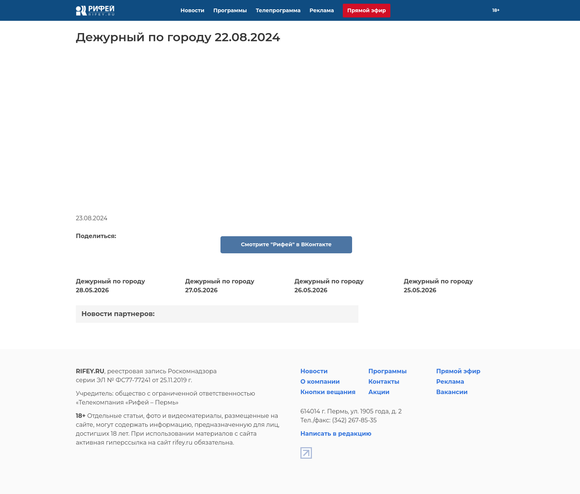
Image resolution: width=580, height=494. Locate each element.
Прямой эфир (366, 10)
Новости (192, 10)
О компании (320, 381)
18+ (496, 10)
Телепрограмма (278, 10)
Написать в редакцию (335, 433)
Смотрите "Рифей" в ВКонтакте (286, 244)
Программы (230, 10)
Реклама (321, 10)
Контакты (384, 381)
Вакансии (452, 392)
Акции (379, 392)
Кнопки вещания (327, 392)
